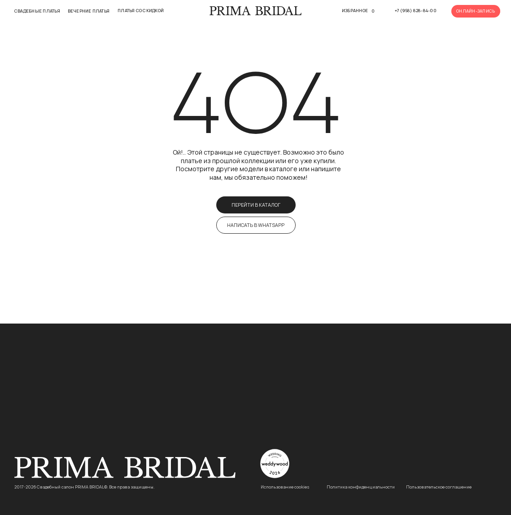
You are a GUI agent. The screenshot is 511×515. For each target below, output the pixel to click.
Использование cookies (285, 487)
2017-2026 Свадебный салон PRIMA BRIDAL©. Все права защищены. (84, 487)
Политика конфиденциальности (361, 487)
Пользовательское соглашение (439, 487)
